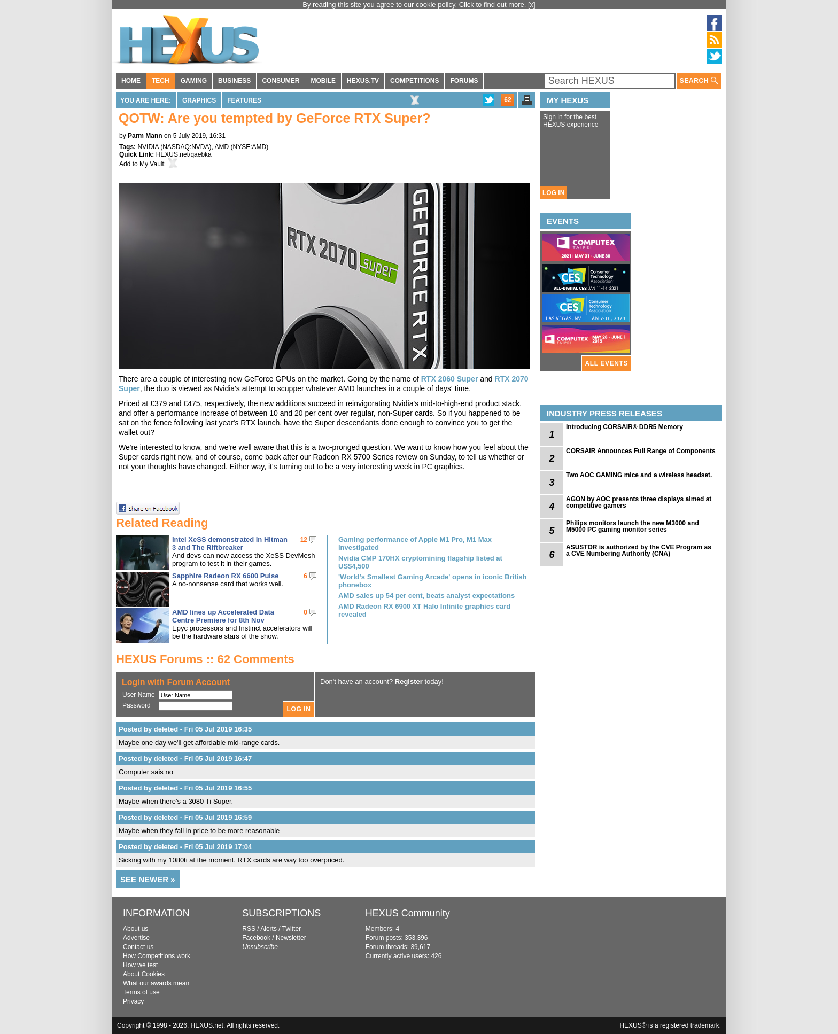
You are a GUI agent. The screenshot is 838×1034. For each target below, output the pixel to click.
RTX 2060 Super (449, 379)
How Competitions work (156, 956)
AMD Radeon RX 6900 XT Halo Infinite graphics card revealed (424, 610)
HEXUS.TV (363, 80)
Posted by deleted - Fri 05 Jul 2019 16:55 (185, 788)
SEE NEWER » (147, 879)
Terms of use (141, 992)
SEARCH (699, 81)
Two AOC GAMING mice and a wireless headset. (639, 475)
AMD (222, 147)
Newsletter (291, 938)
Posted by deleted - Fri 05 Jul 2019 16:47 (185, 759)
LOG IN (553, 193)
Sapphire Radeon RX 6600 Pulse (225, 576)
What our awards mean (156, 983)
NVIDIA (147, 147)
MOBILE (323, 80)
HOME (131, 80)
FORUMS (464, 80)
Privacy (133, 1001)
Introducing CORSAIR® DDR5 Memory (624, 427)
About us (135, 928)
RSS (248, 928)
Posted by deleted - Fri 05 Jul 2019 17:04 (185, 847)
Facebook (256, 938)
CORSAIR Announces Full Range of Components (641, 451)
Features (244, 100)
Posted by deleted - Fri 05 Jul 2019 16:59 (185, 817)
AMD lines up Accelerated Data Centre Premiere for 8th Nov (223, 616)
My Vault (151, 164)
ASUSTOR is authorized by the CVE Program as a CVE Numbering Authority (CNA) (638, 550)
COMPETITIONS (414, 80)
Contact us (138, 947)
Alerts (268, 928)
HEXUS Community (408, 913)
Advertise (136, 938)
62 (507, 100)
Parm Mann (145, 135)
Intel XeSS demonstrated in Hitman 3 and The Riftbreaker (230, 543)
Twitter (291, 928)
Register (409, 682)
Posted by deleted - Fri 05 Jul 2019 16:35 (185, 729)
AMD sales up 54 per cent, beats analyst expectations (426, 596)
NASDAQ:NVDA (185, 147)
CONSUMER (280, 80)
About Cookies (144, 974)
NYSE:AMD (250, 147)
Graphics (199, 100)
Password (136, 705)
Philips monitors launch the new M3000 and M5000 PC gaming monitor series (632, 526)
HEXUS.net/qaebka (184, 154)
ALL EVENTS (606, 363)
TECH (160, 80)
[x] (532, 5)
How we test (140, 965)
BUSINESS (234, 80)
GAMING (194, 80)
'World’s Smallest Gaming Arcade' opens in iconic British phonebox (432, 581)
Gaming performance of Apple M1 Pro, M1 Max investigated (415, 543)
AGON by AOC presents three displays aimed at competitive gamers (638, 502)
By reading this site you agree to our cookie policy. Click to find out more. (415, 5)
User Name (138, 694)
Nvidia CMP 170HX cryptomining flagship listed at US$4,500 (420, 562)
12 (303, 539)
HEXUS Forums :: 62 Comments (205, 659)
